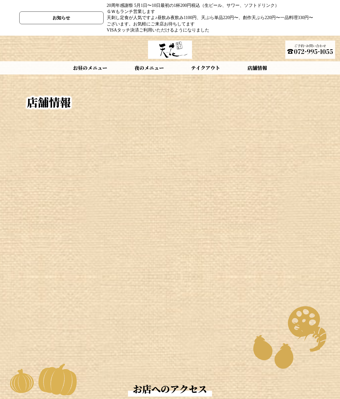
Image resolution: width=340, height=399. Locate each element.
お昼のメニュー (90, 67)
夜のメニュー (149, 67)
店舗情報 (257, 67)
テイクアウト (205, 67)
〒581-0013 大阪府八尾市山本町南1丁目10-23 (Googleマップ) (189, 112)
